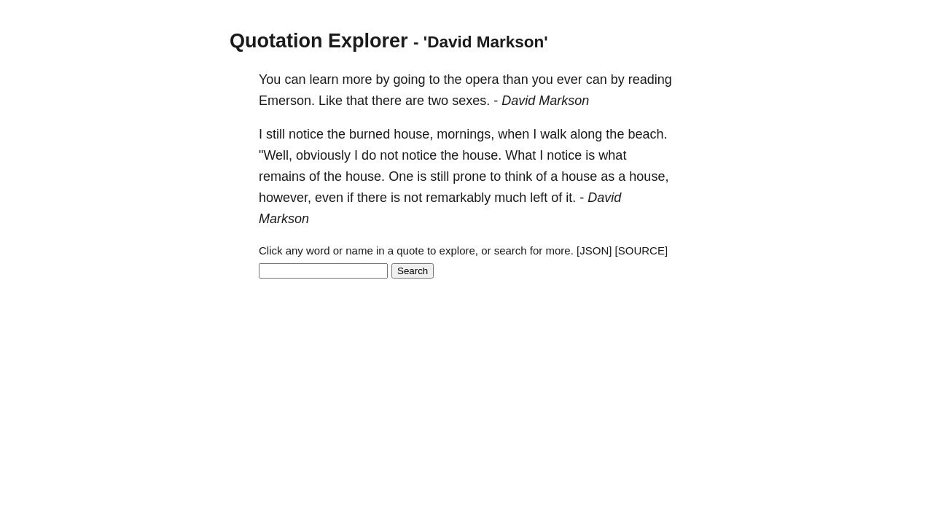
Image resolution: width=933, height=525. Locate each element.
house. (481, 155)
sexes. (471, 100)
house (579, 176)
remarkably (458, 197)
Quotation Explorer (319, 41)
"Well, (275, 155)
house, (413, 134)
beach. (647, 134)
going (409, 79)
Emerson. (287, 100)
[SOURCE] (641, 250)
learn (323, 79)
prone (469, 176)
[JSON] (594, 250)
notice (306, 134)
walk (553, 134)
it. (571, 197)
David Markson (545, 100)
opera (482, 79)
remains (282, 176)
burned (369, 134)
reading (650, 79)
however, (285, 197)
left (538, 197)
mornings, (465, 134)
